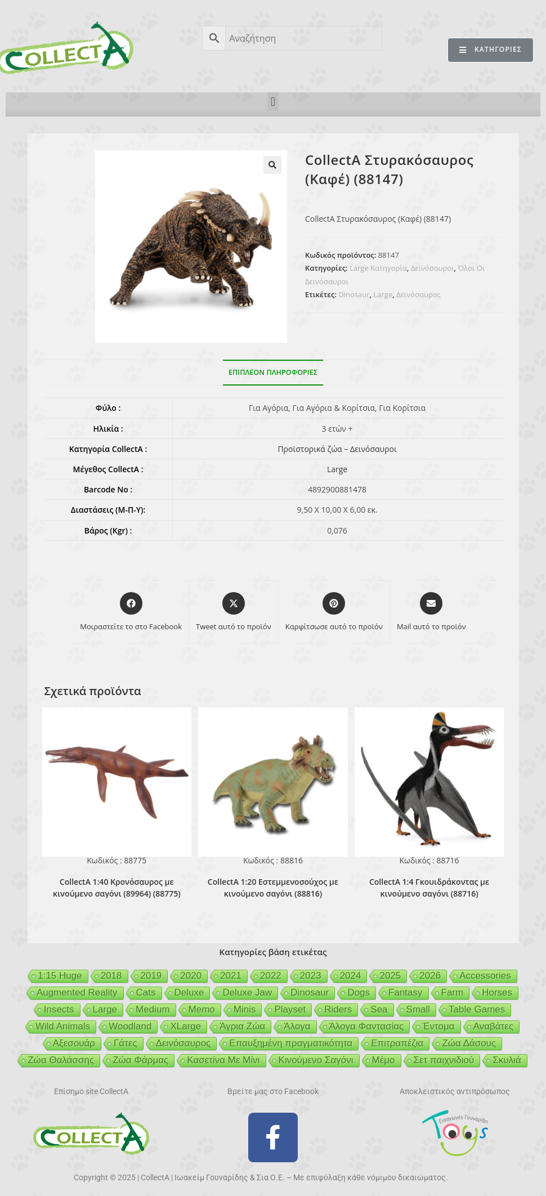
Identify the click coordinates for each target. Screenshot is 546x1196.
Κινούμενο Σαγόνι (316, 1060)
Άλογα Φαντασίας (366, 1026)
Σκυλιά (507, 1060)
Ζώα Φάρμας (140, 1060)
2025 (390, 975)
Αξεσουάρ (74, 1043)
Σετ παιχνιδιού (444, 1060)
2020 (191, 975)
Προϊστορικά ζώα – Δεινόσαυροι (337, 449)
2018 (111, 975)
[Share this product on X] (233, 612)
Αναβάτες (493, 1026)
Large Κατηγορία (378, 268)
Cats (146, 992)
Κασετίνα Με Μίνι (223, 1060)
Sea (378, 1009)
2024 (350, 975)
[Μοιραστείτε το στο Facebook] (131, 612)
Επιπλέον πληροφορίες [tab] (273, 372)
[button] (272, 101)
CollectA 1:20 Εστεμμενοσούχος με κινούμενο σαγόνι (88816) (273, 887)
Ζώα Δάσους (469, 1043)
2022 (270, 975)
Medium (152, 1009)
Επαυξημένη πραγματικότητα (290, 1043)
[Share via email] (431, 612)
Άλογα (297, 1026)
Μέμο (383, 1060)
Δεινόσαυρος (418, 294)
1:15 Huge (60, 975)
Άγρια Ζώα (242, 1026)
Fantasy (405, 992)
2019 (151, 975)
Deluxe (189, 992)
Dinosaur (353, 294)
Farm (452, 992)
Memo (202, 1009)
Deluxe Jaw (247, 992)
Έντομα (438, 1026)
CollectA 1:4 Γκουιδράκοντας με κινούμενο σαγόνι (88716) (429, 887)
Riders (338, 1009)
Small (418, 1009)
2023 (310, 975)
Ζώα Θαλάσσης (61, 1060)
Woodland (130, 1026)
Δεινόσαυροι (432, 268)
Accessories (485, 975)
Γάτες (125, 1043)
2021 (230, 975)
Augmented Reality (77, 992)
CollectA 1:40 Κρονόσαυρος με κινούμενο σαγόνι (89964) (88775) (117, 887)
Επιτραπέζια (397, 1043)
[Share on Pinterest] (334, 612)
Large (383, 294)
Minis (245, 1009)
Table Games (477, 1009)
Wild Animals (62, 1026)
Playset (290, 1009)
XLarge (185, 1026)
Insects (59, 1009)
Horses (497, 992)
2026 (430, 975)
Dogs (358, 992)
